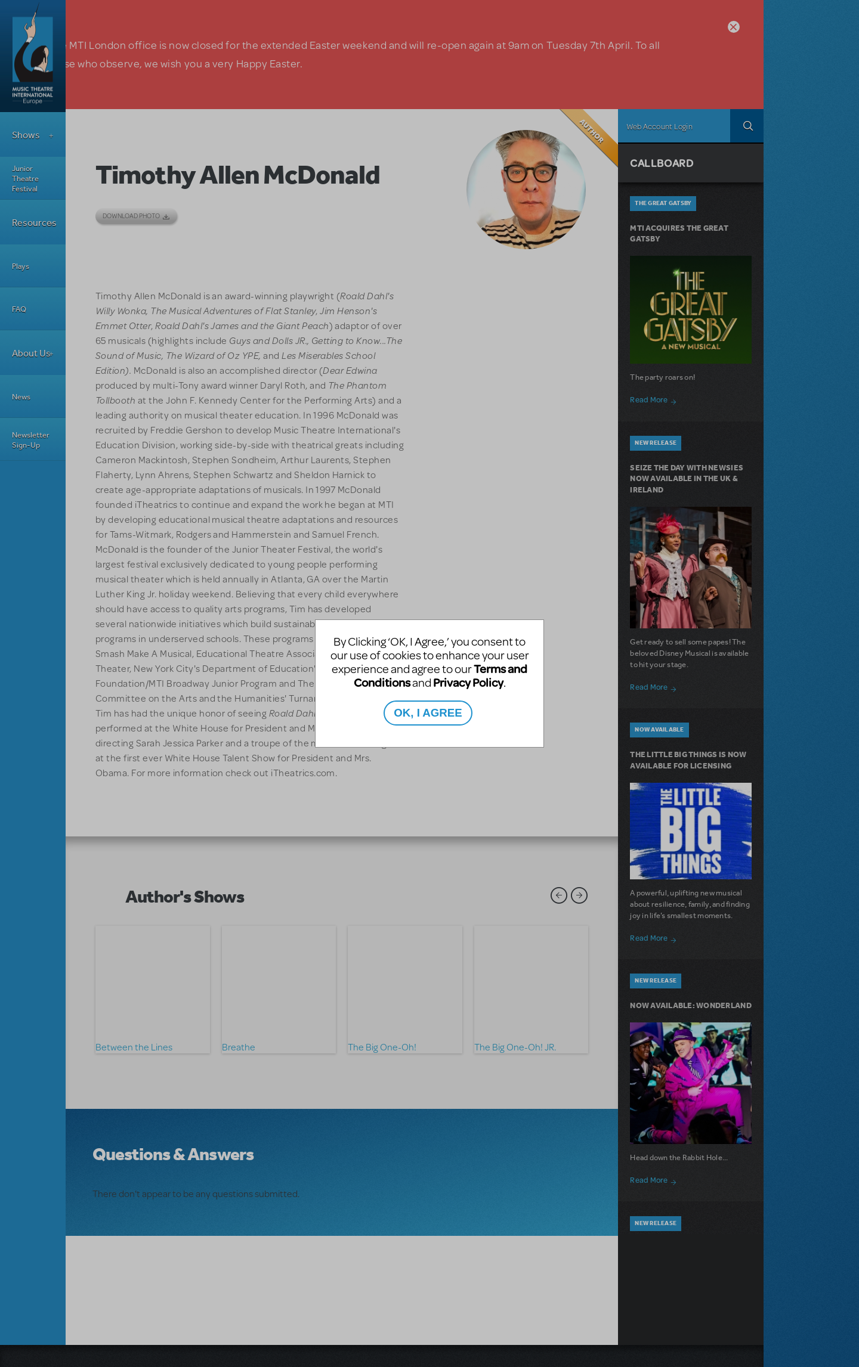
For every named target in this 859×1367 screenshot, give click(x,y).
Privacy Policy (468, 682)
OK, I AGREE (428, 712)
